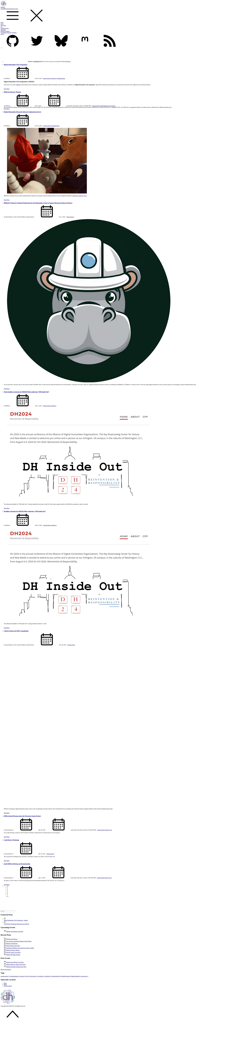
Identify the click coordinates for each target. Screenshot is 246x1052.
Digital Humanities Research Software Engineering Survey (22, 112)
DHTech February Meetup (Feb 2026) (15, 964)
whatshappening (61, 78)
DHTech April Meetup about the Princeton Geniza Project (22, 816)
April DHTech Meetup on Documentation (17, 864)
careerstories (84, 976)
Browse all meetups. (6, 969)
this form (68, 61)
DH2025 (18, 84)
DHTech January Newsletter (13, 952)
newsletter (34, 976)
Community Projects (6, 32)
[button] (7, 886)
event (110, 106)
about (2, 22)
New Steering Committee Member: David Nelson (18, 941)
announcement (47, 78)
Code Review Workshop (11, 840)
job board (3, 29)
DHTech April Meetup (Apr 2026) (15, 962)
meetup (113, 106)
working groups (5, 28)
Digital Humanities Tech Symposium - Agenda (16, 920)
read (2, 24)
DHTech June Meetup (11, 939)
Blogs (5, 984)
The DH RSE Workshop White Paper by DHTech (16, 924)
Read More (7, 89)
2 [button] (7, 890)
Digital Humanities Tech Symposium (15, 64)
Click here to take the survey (79, 195)
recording (41, 976)
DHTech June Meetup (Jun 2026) (14, 931)
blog (5, 25)
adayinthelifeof (56, 976)
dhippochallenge (76, 976)
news (2, 25)
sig (1, 27)
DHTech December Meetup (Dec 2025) (16, 966)
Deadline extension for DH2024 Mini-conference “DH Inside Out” (25, 511)
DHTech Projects (6, 31)
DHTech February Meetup (12, 92)
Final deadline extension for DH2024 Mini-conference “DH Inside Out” (26, 392)
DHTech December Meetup (13, 954)
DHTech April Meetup (12, 943)
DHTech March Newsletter (13, 945)
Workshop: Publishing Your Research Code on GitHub (20, 948)
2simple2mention (66, 976)
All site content (8, 986)
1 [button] (7, 889)
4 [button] (7, 893)
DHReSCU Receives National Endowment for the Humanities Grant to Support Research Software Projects (38, 203)
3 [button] (7, 892)
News (5, 983)
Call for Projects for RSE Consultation (16, 631)
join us (2, 34)
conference (54, 78)
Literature (14, 32)
